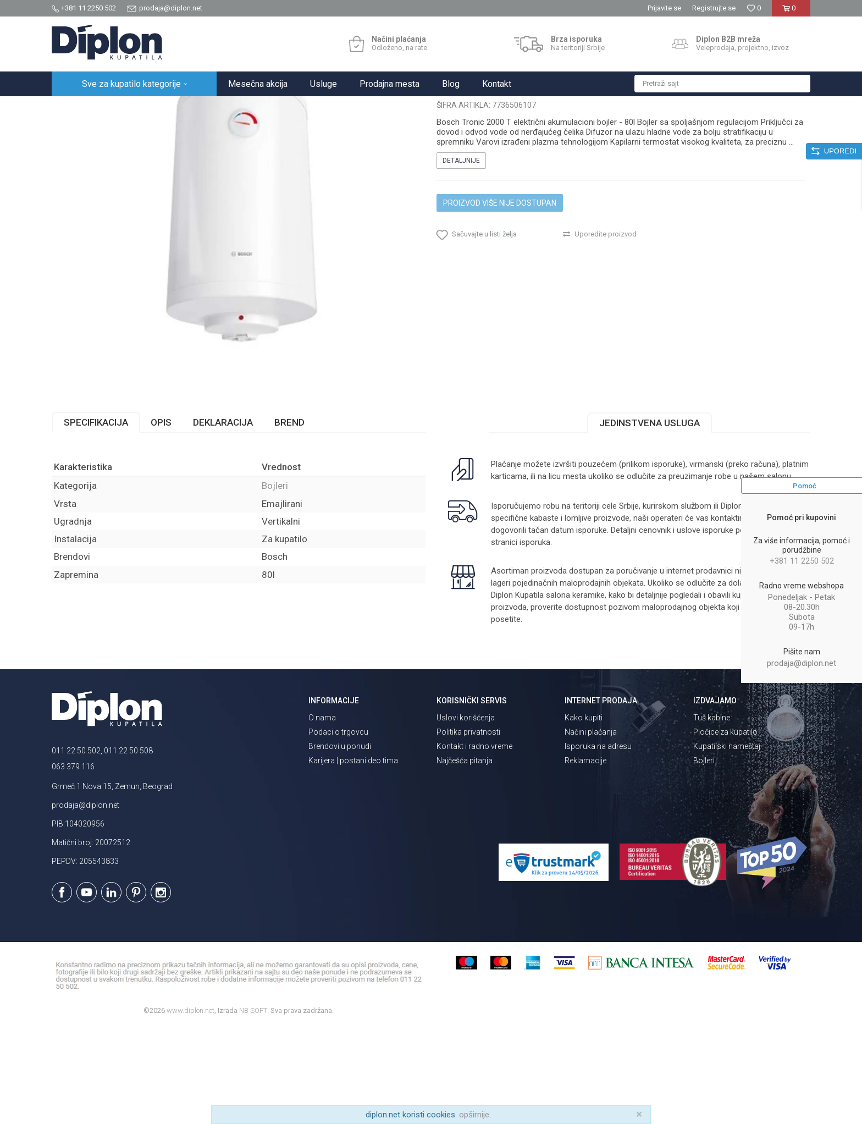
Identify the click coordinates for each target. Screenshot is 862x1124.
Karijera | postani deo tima (353, 856)
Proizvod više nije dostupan (499, 299)
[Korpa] (790, 12)
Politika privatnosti (468, 828)
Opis (161, 518)
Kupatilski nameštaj (726, 842)
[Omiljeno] (754, 8)
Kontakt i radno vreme (474, 842)
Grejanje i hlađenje (194, 108)
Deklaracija (223, 518)
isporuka (535, 638)
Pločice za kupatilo (725, 828)
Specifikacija (96, 518)
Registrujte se (714, 8)
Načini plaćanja (591, 828)
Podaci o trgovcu (338, 828)
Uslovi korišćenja (465, 813)
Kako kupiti (584, 813)
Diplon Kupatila (76, 108)
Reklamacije (585, 856)
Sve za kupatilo (132, 108)
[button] (722, 83)
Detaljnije (461, 257)
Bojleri (241, 108)
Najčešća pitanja (464, 856)
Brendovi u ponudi (339, 842)
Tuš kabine (711, 813)
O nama (322, 813)
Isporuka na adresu (598, 842)
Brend (289, 518)
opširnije (474, 1115)
